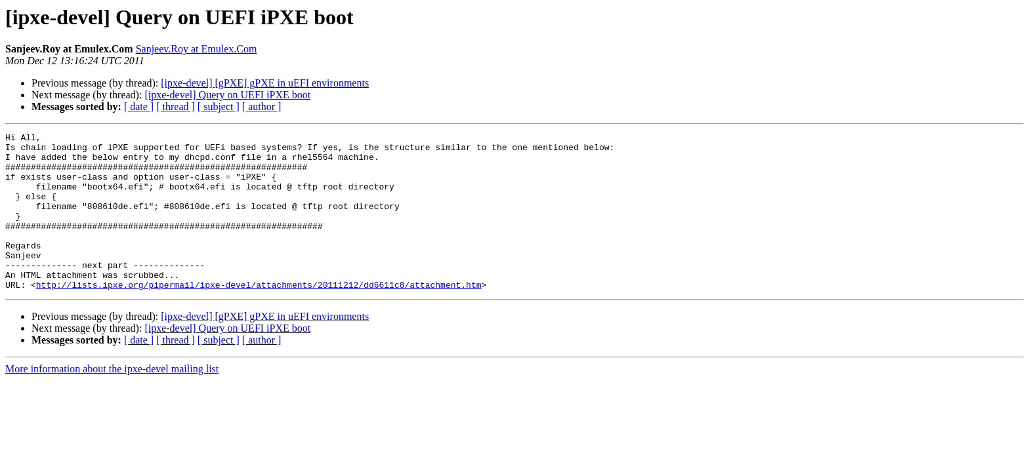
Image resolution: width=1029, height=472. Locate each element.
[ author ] (262, 106)
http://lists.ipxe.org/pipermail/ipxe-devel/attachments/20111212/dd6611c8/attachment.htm (259, 316)
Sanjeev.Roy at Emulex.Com (196, 48)
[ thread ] (175, 106)
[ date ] (139, 106)
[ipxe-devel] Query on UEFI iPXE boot (227, 94)
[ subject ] (219, 106)
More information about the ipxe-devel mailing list (112, 400)
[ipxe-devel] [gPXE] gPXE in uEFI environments (265, 82)
